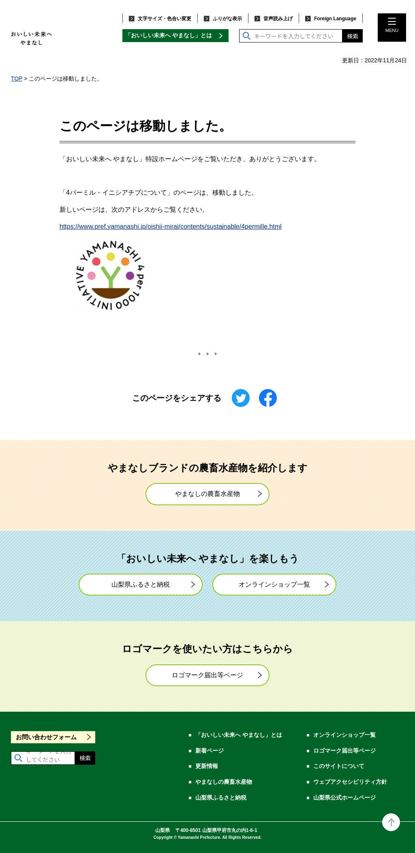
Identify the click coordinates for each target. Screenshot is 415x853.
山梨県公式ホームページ (344, 797)
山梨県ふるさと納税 (140, 584)
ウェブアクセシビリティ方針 (350, 782)
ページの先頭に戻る (391, 822)
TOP (16, 78)
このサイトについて (338, 766)
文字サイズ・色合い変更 (164, 18)
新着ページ (209, 750)
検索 (352, 36)
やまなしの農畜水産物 (207, 493)
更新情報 (206, 766)
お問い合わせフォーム (46, 737)
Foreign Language (335, 18)
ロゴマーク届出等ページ (207, 675)
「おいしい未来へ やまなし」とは (168, 35)
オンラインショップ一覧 (274, 584)
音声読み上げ (278, 18)
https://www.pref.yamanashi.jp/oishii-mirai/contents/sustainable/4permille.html (171, 226)
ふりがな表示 (227, 18)
